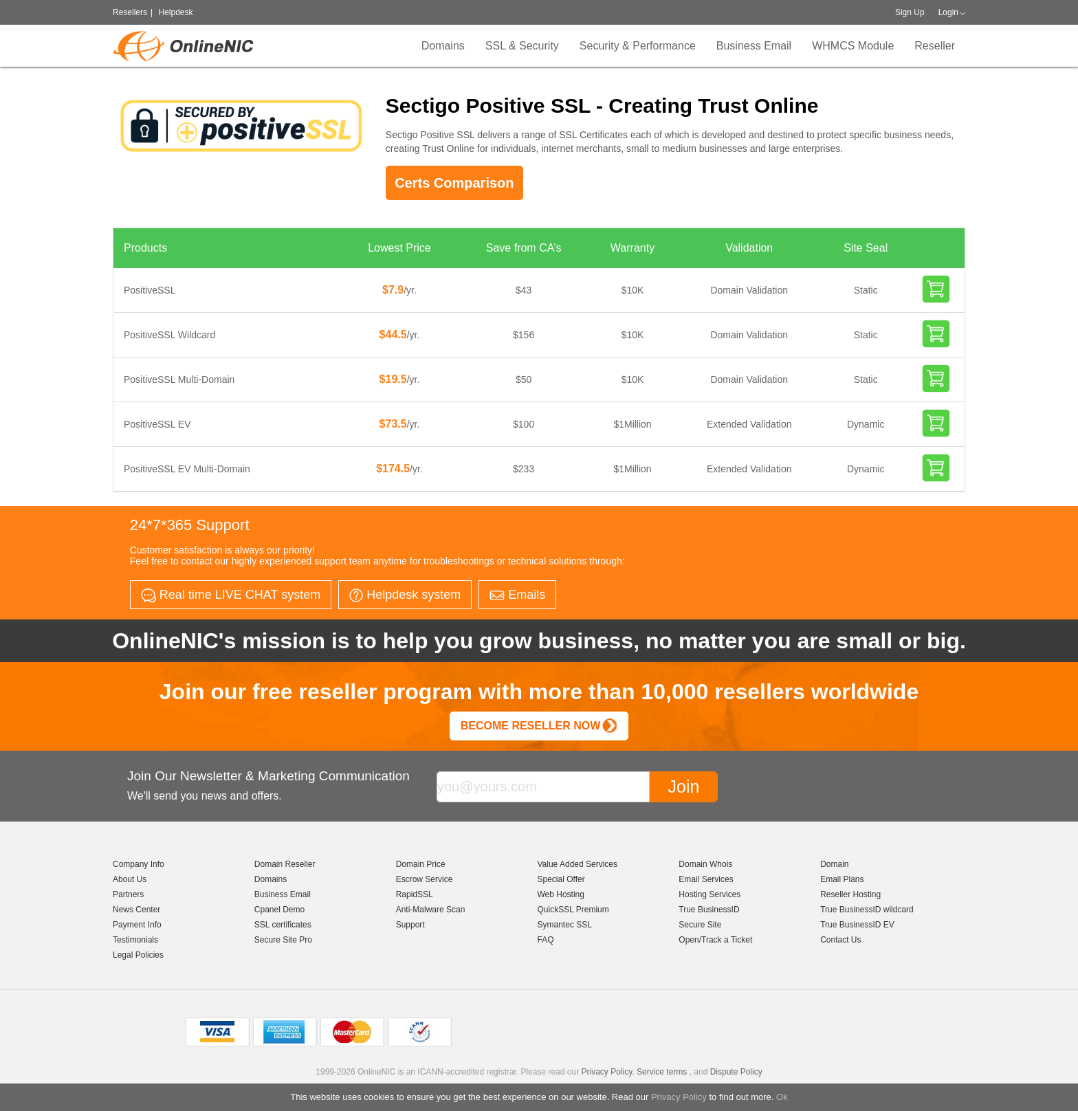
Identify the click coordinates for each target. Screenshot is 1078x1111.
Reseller (934, 46)
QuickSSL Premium (572, 909)
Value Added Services (577, 864)
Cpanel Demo (279, 909)
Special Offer (560, 879)
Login (948, 12)
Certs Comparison (454, 182)
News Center (136, 909)
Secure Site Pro (283, 940)
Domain (834, 864)
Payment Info (137, 925)
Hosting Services (709, 894)
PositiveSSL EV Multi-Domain (187, 468)
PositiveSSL (149, 290)
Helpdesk (175, 12)
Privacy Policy (679, 1097)
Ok (782, 1097)
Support (410, 925)
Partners (128, 894)
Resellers (130, 12)
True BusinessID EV (857, 925)
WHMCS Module (853, 46)
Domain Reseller (285, 864)
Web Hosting (560, 894)
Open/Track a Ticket (715, 940)
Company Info (138, 864)
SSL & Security (522, 46)
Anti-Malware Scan (430, 909)
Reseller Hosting (850, 894)
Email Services (706, 879)
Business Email (753, 46)
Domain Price (421, 864)
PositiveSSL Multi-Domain (179, 379)
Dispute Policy (736, 1072)
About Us (129, 879)
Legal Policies (138, 955)
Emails (517, 595)
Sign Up (910, 12)
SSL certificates (282, 925)
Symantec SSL (564, 925)
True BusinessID (709, 909)
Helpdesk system (405, 595)
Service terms (662, 1072)
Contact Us (840, 940)
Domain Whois (705, 864)
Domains (443, 46)
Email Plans (842, 879)
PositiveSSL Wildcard (169, 334)
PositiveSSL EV (157, 424)
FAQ (545, 940)
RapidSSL (414, 894)
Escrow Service (424, 879)
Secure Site (700, 925)
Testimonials (135, 940)
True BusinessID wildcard (867, 909)
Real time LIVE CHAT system (230, 595)
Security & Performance (638, 46)
